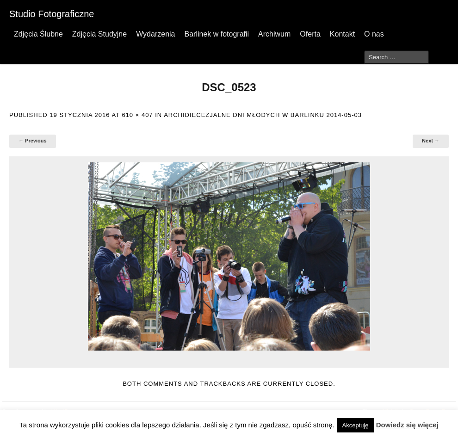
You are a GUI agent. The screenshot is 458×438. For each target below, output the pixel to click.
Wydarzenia (155, 34)
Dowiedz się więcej (407, 425)
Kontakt (342, 34)
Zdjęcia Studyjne (99, 34)
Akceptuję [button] (355, 425)
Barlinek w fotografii (216, 34)
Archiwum (274, 34)
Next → (430, 140)
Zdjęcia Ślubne (38, 34)
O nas (374, 34)
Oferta (310, 34)
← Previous (33, 140)
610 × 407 (137, 114)
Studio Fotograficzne (51, 14)
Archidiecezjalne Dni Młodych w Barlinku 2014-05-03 (263, 114)
